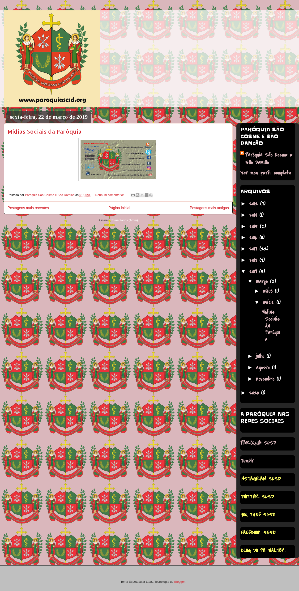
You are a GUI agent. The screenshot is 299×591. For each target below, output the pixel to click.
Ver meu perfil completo (265, 173)
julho (261, 356)
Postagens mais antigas (209, 208)
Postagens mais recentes (28, 208)
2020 (255, 393)
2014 (254, 215)
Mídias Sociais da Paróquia (44, 131)
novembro (266, 379)
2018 (254, 260)
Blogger (179, 581)
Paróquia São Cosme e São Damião (268, 158)
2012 (254, 204)
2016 (254, 237)
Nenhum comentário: (109, 195)
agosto (264, 367)
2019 (254, 271)
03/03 (269, 291)
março (263, 281)
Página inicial (119, 208)
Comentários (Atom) (124, 220)
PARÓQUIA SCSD (258, 443)
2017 (254, 249)
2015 (254, 226)
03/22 (269, 302)
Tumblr (247, 461)
